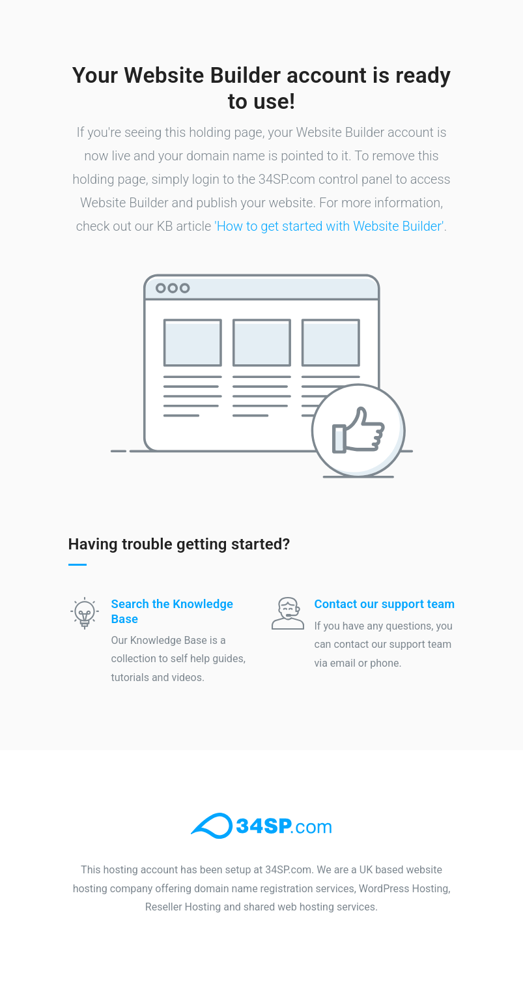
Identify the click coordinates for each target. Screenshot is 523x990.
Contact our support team (385, 604)
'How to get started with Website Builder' (329, 226)
